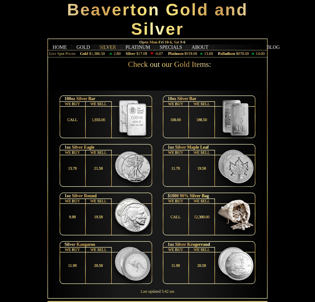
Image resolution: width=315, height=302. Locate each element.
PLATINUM (138, 47)
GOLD (83, 47)
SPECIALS (171, 47)
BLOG (273, 47)
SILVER (107, 47)
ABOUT (200, 47)
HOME (60, 47)
